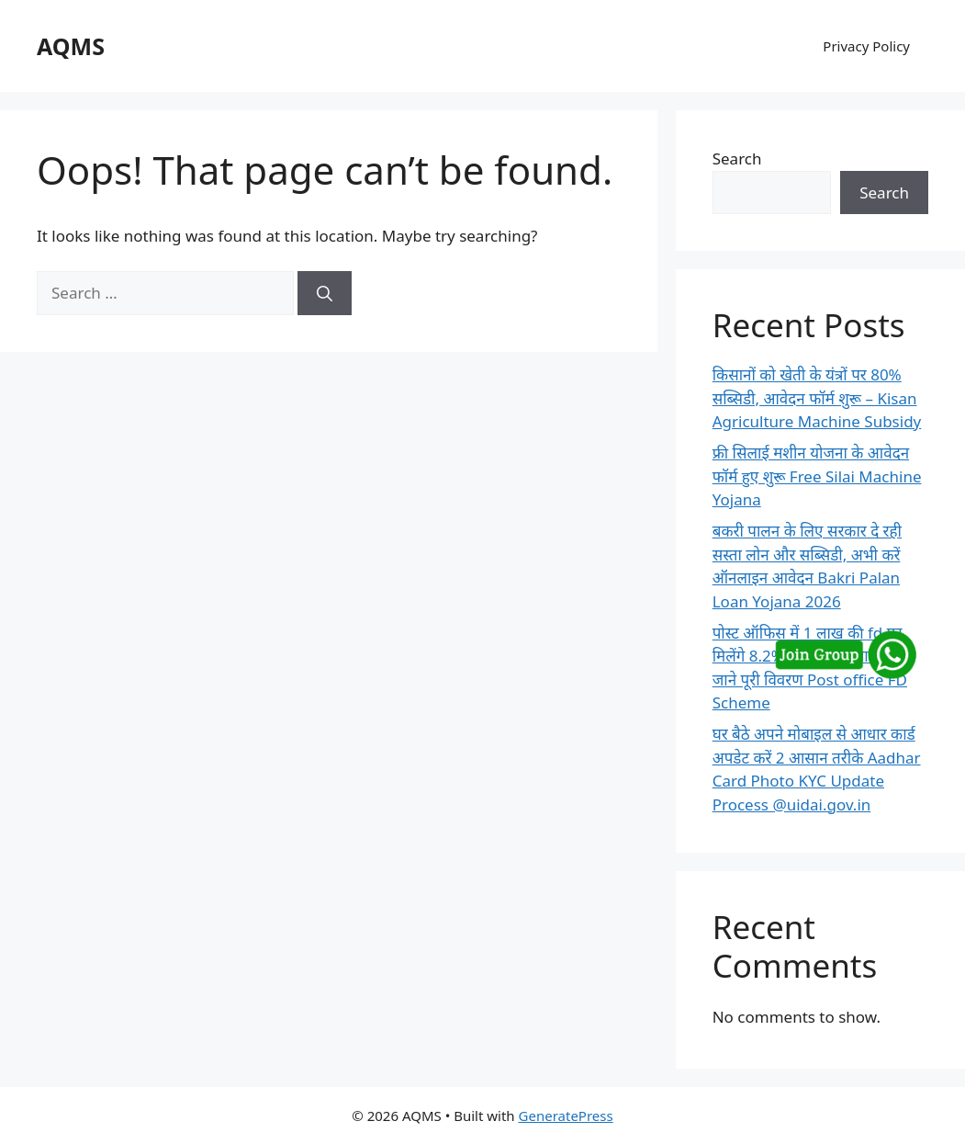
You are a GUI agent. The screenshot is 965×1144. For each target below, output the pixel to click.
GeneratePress (566, 1115)
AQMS (71, 46)
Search (737, 158)
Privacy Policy (866, 46)
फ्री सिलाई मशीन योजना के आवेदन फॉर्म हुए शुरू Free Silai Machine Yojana (817, 476)
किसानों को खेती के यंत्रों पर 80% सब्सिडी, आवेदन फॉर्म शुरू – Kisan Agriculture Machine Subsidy (817, 398)
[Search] (324, 293)
